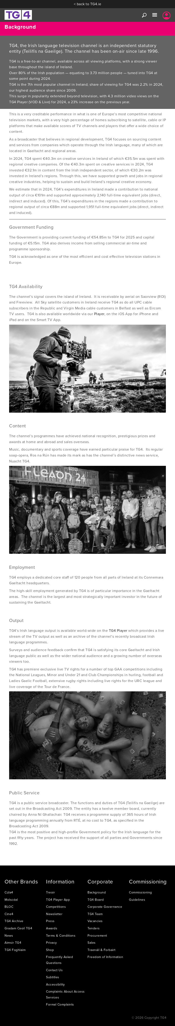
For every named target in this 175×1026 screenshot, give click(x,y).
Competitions (56, 906)
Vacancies (95, 921)
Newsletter (54, 914)
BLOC (9, 906)
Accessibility (55, 984)
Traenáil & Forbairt (102, 950)
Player (99, 313)
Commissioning (140, 892)
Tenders (94, 928)
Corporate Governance (105, 906)
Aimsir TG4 (13, 942)
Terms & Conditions (60, 935)
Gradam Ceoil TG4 (18, 928)
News (9, 935)
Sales (92, 942)
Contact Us (54, 970)
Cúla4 (9, 892)
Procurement (97, 935)
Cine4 (9, 914)
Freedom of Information (105, 957)
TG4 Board (96, 899)
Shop (50, 950)
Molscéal (11, 899)
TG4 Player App (58, 899)
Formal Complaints (60, 1004)
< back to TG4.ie (87, 3)
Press (50, 921)
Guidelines (137, 899)
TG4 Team (95, 914)
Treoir (50, 892)
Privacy (51, 942)
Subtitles (52, 977)
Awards (51, 928)
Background (97, 892)
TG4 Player (118, 630)
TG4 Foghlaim (15, 950)
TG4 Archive (14, 921)
